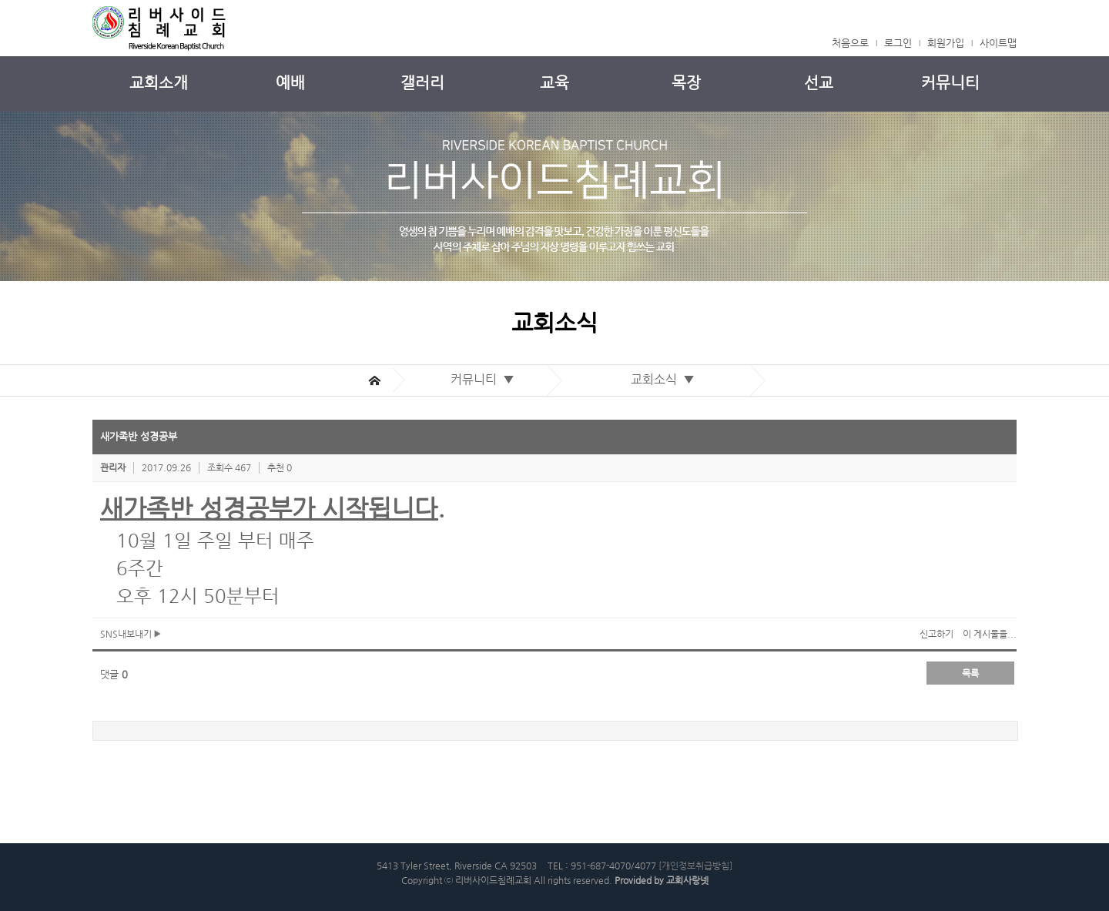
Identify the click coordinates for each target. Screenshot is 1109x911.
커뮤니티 (950, 83)
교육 (554, 83)
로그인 (898, 43)
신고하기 (936, 633)
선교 (818, 83)
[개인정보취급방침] (695, 865)
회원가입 (945, 43)
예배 (290, 83)
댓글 (114, 674)
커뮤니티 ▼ (486, 379)
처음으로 (850, 43)
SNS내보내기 (130, 633)
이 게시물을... (990, 633)
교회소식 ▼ (666, 379)
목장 (686, 83)
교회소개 (158, 83)
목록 (970, 673)
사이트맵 (998, 43)
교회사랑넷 (687, 880)
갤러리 (422, 83)
